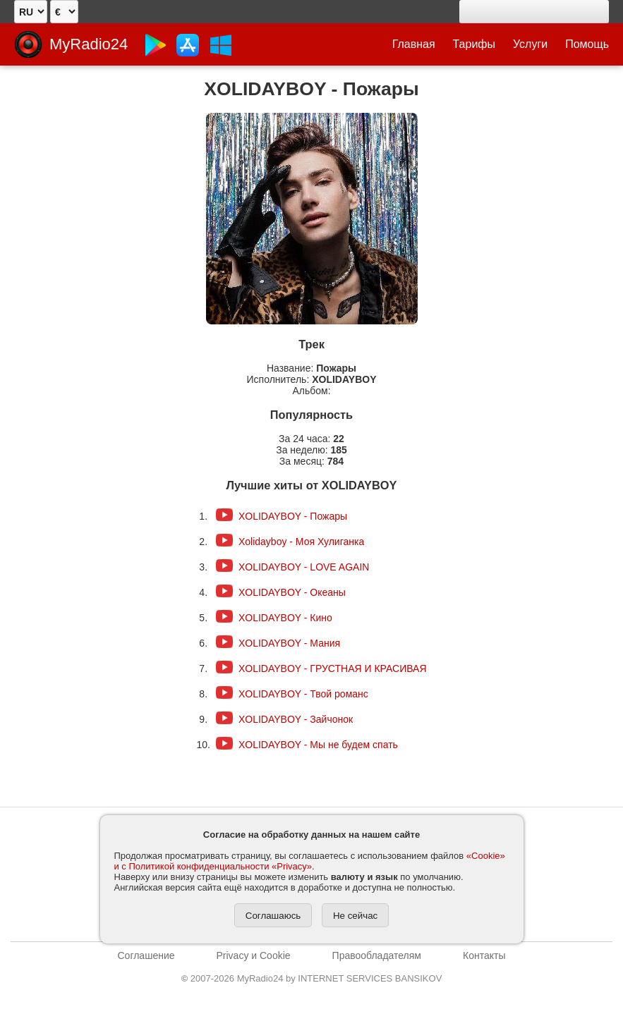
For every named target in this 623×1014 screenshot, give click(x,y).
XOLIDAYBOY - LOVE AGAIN (303, 567)
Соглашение (146, 955)
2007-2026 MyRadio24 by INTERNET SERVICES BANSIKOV (311, 978)
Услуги (530, 44)
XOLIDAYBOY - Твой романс (303, 694)
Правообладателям (376, 955)
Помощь (587, 44)
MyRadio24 (88, 44)
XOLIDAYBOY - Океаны (292, 592)
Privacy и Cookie (254, 955)
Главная (413, 44)
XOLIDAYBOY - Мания (289, 643)
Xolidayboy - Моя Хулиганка (301, 541)
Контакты (484, 955)
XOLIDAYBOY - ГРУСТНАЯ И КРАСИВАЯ (332, 668)
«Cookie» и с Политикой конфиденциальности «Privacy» (309, 861)
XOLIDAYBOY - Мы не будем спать (318, 744)
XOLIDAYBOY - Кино (285, 617)
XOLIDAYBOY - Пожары (292, 516)
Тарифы (474, 44)
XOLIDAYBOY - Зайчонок (295, 719)
